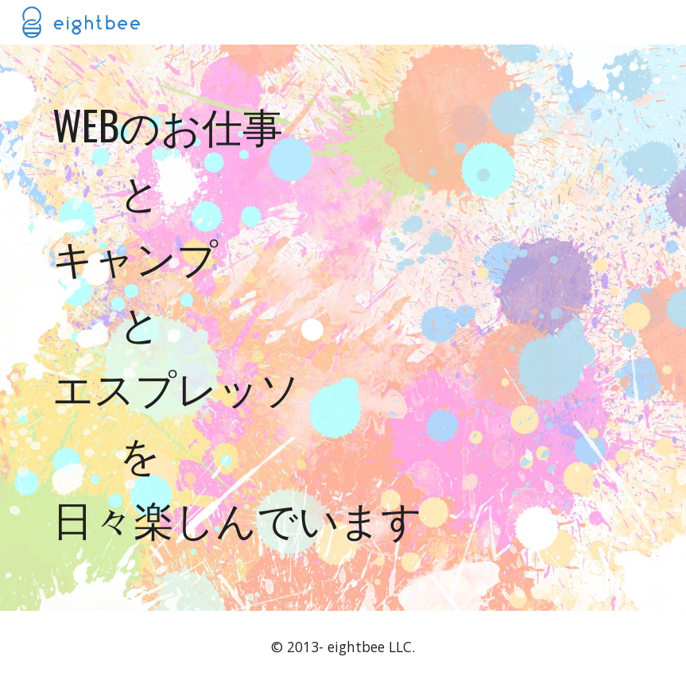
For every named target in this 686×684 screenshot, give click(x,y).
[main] (343, 328)
